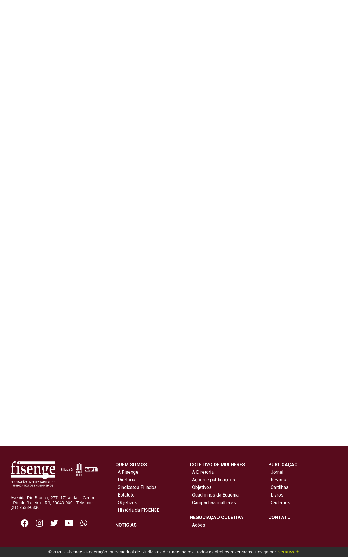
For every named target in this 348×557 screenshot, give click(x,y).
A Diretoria (202, 472)
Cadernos (280, 502)
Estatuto (125, 495)
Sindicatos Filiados (136, 487)
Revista (278, 480)
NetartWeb (288, 551)
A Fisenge (126, 472)
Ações (197, 525)
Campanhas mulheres (213, 502)
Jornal (277, 472)
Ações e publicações (212, 480)
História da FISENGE (137, 510)
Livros (277, 495)
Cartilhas (279, 487)
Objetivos (126, 502)
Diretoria (125, 480)
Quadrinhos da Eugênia (214, 495)
